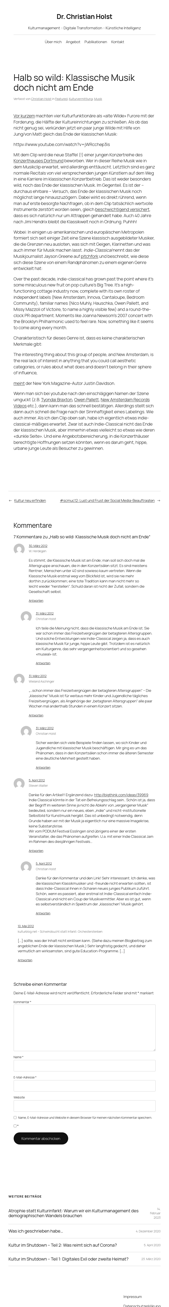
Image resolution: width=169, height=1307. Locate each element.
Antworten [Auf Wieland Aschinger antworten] (35, 704)
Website (19, 1079)
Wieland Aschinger (41, 670)
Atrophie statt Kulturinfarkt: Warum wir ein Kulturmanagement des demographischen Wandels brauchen (70, 1195)
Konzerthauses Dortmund (38, 160)
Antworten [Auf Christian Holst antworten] (43, 652)
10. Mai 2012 (26, 914)
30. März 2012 (38, 539)
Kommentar (22, 990)
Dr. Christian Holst (84, 16)
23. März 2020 (150, 1240)
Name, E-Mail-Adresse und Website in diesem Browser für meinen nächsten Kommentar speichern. (85, 1098)
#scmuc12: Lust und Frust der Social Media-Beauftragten (108, 494)
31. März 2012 (45, 602)
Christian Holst (41, 98)
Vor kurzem (24, 115)
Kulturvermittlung (79, 98)
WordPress (62, 1296)
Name (19, 1040)
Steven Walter (38, 774)
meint (19, 377)
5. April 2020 (152, 1226)
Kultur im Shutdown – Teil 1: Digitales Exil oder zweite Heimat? (68, 1240)
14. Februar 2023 (155, 1194)
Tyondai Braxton (56, 393)
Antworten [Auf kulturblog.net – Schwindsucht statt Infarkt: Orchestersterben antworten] (24, 949)
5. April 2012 (37, 768)
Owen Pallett (86, 393)
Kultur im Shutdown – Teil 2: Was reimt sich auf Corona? (62, 1226)
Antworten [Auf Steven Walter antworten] (35, 839)
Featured (60, 98)
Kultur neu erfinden (29, 494)
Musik (96, 98)
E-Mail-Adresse (25, 1060)
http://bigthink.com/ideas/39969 (119, 783)
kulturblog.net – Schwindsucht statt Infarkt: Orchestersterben (58, 920)
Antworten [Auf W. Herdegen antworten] (35, 589)
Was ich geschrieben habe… (35, 1212)
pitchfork (89, 256)
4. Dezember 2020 (148, 1212)
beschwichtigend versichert (119, 209)
